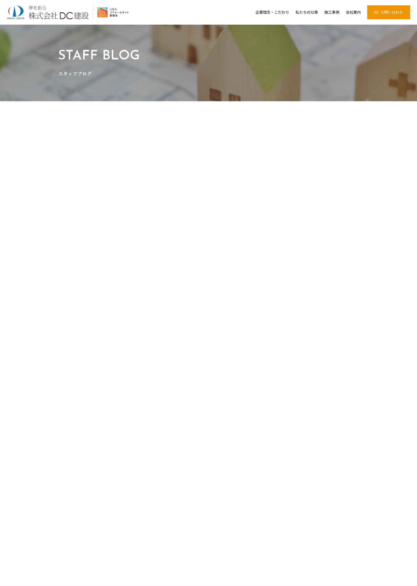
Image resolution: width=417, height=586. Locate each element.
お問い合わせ (391, 12)
